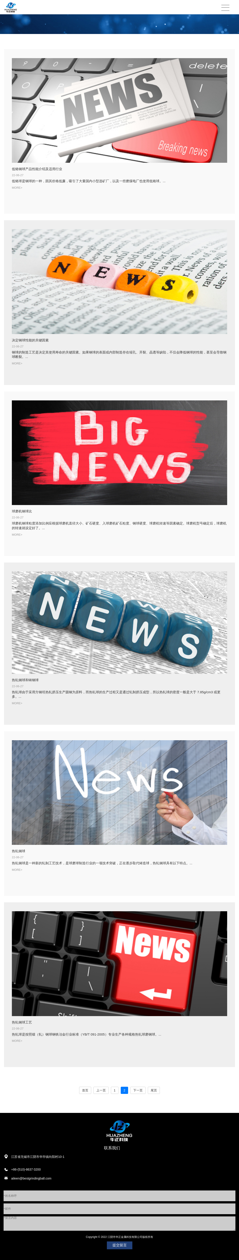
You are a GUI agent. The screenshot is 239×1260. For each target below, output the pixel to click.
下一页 (138, 1090)
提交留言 (119, 1245)
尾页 (154, 1090)
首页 (85, 1090)
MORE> (17, 187)
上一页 (101, 1090)
